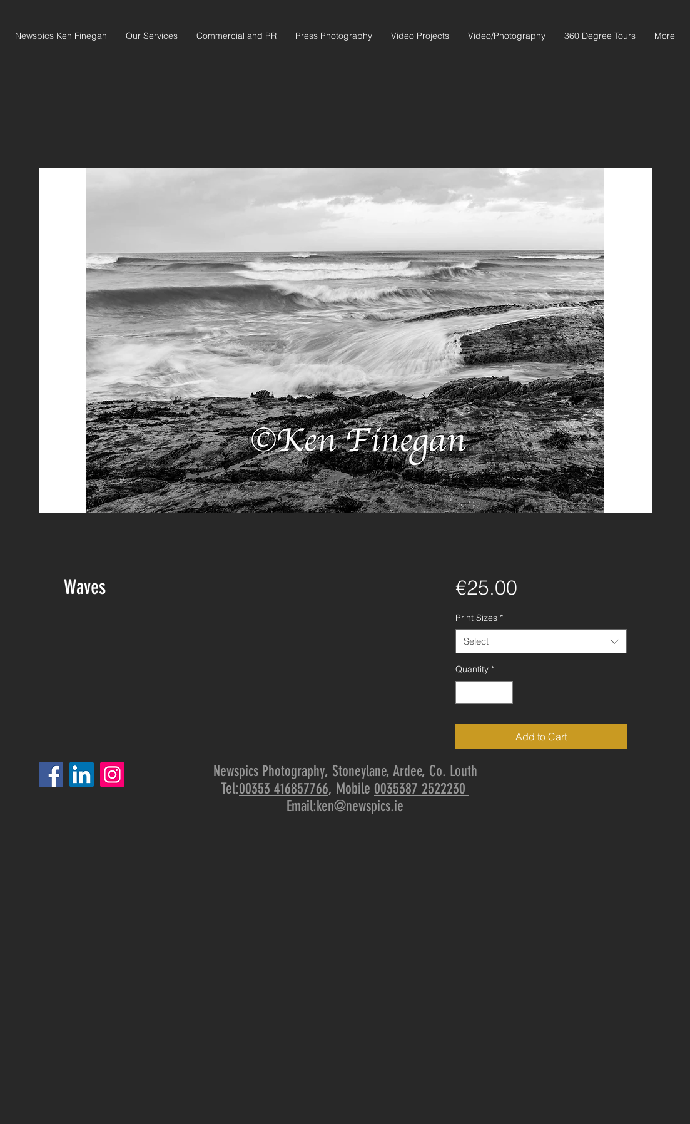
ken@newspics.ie (360, 806)
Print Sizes (479, 617)
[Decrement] (465, 692)
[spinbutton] (484, 692)
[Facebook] (51, 774)
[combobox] (540, 641)
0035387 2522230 (421, 788)
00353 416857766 (283, 788)
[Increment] (503, 692)
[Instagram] (112, 774)
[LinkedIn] (81, 774)
